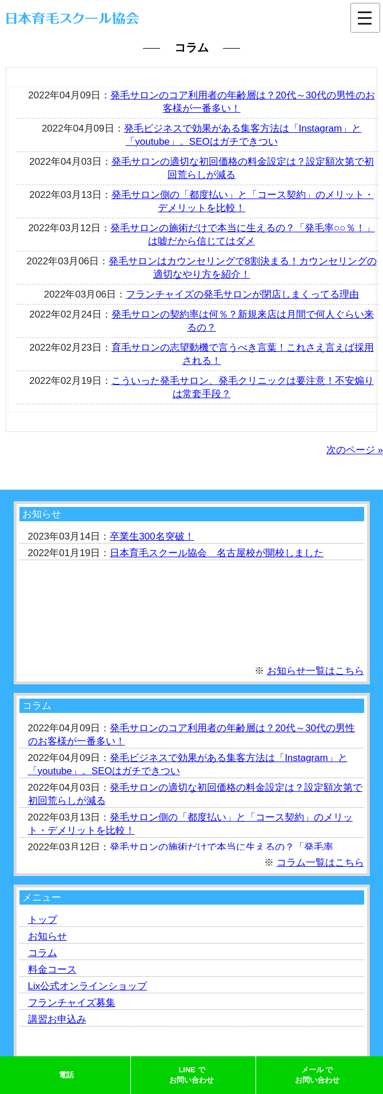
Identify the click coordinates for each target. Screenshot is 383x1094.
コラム (42, 953)
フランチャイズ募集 (71, 1002)
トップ (42, 919)
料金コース (52, 969)
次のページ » (354, 450)
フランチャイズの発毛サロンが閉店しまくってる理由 (242, 294)
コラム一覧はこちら (320, 862)
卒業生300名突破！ (152, 536)
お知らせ (47, 936)
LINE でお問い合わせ (191, 1074)
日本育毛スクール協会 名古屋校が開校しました (217, 553)
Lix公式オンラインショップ (87, 986)
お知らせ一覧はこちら (315, 670)
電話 (66, 1075)
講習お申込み (57, 1019)
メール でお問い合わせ (317, 1074)
